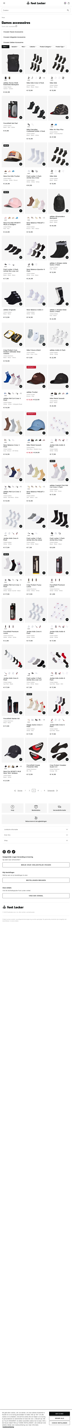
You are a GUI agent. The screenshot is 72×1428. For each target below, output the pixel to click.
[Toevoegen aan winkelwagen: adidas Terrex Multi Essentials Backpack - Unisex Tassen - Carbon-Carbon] (20, 70)
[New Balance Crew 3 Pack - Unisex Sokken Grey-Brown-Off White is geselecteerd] (5, 440)
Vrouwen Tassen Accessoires (13, 32)
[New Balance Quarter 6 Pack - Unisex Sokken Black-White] (32, 264)
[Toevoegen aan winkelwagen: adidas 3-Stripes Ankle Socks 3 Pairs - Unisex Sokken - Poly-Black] (67, 257)
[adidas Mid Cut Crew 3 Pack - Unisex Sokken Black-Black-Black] (9, 393)
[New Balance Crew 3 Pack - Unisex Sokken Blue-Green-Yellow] (9, 440)
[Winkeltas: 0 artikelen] (68, 3)
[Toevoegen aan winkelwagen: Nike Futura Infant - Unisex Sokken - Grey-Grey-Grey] (43, 344)
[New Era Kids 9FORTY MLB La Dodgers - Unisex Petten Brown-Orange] (9, 218)
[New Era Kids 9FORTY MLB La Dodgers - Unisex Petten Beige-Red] (13, 218)
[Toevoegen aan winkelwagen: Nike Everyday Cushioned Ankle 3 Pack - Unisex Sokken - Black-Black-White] (43, 117)
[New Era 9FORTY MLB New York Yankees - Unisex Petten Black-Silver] (17, 766)
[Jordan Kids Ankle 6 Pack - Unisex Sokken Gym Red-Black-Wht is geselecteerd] (52, 673)
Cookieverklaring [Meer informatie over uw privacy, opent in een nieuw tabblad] (8, 1427)
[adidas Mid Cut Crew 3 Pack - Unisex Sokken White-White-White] (13, 393)
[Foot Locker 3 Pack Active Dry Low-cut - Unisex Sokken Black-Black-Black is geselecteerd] (5, 264)
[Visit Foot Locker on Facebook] (9, 852)
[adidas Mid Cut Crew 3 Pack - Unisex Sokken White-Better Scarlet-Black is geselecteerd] (5, 580)
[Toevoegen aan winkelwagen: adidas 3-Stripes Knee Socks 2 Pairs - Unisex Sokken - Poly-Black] (67, 304)
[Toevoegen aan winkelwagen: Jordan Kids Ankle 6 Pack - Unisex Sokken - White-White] (67, 433)
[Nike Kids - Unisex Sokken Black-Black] (63, 78)
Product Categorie (46, 46)
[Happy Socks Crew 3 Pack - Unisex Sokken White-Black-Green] (32, 720)
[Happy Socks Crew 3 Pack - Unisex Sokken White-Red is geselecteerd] (28, 720)
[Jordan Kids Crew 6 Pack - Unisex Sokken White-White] (9, 533)
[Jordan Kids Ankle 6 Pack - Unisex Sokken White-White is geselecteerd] (52, 440)
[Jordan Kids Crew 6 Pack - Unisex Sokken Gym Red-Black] (13, 533)
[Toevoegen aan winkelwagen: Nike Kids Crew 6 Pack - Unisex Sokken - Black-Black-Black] (43, 70)
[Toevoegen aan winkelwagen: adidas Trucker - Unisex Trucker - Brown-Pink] (43, 386)
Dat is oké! (60, 1414)
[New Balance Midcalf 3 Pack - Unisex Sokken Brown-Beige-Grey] (32, 218)
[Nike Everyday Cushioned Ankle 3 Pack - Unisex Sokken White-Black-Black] (32, 124)
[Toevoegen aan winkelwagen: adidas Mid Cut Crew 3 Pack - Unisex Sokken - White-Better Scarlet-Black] (20, 572)
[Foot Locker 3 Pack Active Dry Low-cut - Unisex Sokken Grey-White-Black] (13, 264)
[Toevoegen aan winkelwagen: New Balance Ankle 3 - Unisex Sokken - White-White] (43, 304)
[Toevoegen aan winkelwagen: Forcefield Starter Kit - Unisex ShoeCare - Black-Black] (20, 712)
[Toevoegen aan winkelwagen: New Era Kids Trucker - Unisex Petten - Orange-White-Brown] (20, 164)
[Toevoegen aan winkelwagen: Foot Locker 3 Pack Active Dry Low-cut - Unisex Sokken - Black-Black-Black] (20, 257)
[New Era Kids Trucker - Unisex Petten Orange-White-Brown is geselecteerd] (5, 171)
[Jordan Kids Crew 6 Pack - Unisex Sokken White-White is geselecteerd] (5, 533)
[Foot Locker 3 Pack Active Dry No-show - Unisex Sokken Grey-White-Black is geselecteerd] (28, 533)
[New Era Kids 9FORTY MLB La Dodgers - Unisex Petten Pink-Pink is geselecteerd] (5, 218)
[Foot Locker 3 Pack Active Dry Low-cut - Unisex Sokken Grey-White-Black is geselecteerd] (28, 673)
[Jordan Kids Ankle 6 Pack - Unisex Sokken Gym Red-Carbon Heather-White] (55, 440)
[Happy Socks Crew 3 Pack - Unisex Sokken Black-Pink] (36, 720)
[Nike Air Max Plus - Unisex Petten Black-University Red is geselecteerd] (52, 124)
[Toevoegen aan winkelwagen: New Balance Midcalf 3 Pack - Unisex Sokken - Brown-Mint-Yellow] (43, 210)
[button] (16, 26)
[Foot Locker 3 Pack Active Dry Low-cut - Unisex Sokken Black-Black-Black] (32, 673)
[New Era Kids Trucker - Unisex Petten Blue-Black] (13, 171)
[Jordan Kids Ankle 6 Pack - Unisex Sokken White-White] (67, 440)
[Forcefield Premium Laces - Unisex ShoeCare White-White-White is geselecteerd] (52, 580)
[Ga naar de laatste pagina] (57, 790)
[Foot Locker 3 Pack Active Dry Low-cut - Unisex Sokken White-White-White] (9, 264)
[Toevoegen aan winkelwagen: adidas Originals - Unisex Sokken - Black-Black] (20, 304)
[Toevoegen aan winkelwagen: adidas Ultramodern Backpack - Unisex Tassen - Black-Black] (67, 210)
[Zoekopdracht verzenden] (68, 10)
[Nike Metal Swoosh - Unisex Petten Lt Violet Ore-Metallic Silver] (63, 393)
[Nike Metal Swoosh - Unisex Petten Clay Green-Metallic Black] (59, 393)
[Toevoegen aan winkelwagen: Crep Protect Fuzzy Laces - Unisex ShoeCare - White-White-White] (43, 572)
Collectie (33, 46)
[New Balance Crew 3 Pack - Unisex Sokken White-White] (13, 440)
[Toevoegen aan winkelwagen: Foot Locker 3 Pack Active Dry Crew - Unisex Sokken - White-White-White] (43, 164)
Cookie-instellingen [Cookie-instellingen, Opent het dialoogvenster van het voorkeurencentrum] (59, 1423)
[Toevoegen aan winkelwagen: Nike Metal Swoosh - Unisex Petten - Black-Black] (67, 386)
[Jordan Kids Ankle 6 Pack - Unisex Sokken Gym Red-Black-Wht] (59, 440)
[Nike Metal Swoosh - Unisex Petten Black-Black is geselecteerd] (52, 393)
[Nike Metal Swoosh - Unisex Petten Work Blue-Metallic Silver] (67, 393)
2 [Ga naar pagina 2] (29, 790)
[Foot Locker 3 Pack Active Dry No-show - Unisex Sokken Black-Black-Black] (32, 533)
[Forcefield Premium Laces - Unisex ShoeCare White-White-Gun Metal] (55, 580)
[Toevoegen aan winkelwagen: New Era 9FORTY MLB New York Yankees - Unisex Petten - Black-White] (20, 759)
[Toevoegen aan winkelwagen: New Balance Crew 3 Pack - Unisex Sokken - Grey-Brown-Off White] (20, 433)
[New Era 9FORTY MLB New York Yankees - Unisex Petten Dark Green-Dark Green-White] (13, 766)
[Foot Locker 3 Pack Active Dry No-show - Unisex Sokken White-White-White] (36, 533)
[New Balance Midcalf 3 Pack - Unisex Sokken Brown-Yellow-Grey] (40, 218)
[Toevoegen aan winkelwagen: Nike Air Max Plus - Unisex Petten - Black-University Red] (67, 117)
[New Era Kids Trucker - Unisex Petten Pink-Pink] (9, 171)
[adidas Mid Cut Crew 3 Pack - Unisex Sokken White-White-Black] (17, 393)
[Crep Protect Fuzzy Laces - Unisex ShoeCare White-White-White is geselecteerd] (28, 580)
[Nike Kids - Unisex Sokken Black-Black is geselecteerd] (52, 78)
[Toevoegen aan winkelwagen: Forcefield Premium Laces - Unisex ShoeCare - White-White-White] (67, 572)
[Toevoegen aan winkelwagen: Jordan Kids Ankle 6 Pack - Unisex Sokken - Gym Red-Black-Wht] (67, 666)
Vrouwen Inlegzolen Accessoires (14, 37)
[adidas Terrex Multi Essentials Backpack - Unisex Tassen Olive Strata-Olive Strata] (9, 78)
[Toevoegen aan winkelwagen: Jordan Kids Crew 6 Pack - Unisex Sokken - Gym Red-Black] (20, 666)
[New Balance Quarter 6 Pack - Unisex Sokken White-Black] (36, 264)
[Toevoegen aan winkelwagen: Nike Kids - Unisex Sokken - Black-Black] (67, 70)
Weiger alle (59, 1418)
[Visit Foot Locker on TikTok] (13, 852)
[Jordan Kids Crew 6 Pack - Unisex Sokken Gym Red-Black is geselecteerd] (5, 673)
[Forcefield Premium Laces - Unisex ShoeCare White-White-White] (59, 580)
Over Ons (36, 835)
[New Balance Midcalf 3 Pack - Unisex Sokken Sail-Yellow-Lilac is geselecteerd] (28, 486)
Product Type (60, 46)
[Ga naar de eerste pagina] (15, 790)
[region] (36, 1418)
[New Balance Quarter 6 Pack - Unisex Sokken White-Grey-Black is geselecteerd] (28, 264)
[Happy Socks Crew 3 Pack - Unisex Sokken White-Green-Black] (40, 720)
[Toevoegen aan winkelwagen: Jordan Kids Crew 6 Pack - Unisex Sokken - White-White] (20, 526)
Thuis (3, 17)
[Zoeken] (36, 10)
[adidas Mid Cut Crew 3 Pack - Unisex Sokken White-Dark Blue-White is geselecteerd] (5, 486)
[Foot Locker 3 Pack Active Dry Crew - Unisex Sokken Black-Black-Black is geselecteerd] (52, 533)
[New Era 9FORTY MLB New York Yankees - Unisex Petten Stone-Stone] (9, 766)
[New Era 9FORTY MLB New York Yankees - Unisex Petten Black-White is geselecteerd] (5, 766)
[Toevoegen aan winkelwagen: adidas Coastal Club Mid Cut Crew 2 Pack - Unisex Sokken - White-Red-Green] (67, 479)
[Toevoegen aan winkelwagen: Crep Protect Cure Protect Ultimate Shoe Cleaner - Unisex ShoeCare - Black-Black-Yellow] (20, 344)
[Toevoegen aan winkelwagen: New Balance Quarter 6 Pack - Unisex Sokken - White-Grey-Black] (43, 257)
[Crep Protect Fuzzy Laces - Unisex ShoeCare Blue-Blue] (32, 580)
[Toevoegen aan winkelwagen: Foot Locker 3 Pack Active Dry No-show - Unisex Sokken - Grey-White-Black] (43, 526)
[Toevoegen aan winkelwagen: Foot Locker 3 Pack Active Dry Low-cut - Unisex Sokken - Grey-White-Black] (43, 666)
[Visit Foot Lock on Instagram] (4, 852)
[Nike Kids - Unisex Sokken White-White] (55, 78)
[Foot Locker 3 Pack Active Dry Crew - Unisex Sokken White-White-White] (55, 533)
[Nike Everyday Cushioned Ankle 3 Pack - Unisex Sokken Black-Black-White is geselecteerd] (28, 124)
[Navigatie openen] (4, 3)
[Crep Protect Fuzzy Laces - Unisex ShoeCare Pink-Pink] (36, 580)
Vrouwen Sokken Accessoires (13, 42)
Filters (5, 46)
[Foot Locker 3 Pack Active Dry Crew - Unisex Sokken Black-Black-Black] (32, 171)
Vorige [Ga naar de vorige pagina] (20, 790)
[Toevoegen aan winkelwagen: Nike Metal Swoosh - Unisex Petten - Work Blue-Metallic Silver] (43, 433)
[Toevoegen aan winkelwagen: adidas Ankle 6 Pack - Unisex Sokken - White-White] (67, 344)
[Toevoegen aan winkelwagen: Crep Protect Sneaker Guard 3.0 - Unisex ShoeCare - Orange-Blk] (67, 759)
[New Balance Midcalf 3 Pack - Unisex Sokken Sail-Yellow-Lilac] (36, 218)
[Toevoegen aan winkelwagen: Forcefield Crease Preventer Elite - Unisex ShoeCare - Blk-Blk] (43, 759)
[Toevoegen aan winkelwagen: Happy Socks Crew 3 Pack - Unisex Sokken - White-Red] (43, 712)
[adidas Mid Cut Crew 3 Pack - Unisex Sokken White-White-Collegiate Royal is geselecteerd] (5, 393)
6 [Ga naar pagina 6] (44, 790)
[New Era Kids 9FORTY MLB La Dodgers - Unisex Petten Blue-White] (17, 218)
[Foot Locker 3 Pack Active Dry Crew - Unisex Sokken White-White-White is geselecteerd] (28, 171)
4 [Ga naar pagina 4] (38, 790)
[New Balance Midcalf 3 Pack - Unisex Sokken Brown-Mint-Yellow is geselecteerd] (28, 218)
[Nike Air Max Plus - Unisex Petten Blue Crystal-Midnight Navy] (55, 124)
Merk (24, 46)
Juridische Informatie (36, 829)
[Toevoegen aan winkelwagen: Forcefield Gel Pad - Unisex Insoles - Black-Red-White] (20, 117)
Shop (36, 840)
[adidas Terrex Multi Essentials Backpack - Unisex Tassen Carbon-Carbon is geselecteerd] (5, 78)
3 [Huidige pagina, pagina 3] (33, 790)
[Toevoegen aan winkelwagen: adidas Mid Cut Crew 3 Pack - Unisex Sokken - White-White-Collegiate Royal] (20, 386)
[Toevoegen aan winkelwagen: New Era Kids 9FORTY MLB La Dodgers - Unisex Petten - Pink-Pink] (20, 210)
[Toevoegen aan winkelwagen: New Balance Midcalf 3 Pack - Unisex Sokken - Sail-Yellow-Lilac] (43, 479)
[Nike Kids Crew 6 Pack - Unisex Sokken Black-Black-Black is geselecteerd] (28, 78)
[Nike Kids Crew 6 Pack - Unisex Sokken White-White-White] (36, 78)
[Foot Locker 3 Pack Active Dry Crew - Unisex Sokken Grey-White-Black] (36, 171)
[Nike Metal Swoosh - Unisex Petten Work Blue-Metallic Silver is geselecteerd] (28, 440)
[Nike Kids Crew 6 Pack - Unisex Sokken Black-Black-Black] (40, 78)
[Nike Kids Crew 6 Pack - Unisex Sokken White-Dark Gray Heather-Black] (32, 78)
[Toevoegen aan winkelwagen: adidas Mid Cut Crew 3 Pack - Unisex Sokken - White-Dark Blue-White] (20, 479)
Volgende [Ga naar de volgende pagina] (50, 790)
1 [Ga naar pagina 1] (25, 790)
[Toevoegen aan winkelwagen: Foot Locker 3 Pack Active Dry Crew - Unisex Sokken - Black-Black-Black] (67, 526)
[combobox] (36, 10)
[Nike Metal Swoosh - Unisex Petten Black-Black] (40, 440)
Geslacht (15, 46)
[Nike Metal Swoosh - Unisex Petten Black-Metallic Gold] (55, 393)
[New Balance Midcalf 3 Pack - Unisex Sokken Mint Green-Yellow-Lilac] (40, 486)
